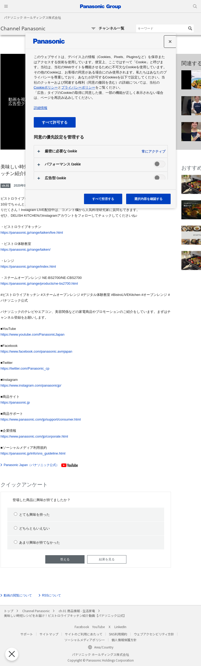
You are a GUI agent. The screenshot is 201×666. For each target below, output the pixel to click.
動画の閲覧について (18, 595)
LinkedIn (120, 626)
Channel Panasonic (23, 28)
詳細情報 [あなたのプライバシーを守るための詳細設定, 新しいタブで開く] (40, 108)
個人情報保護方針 (124, 640)
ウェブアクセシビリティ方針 (154, 634)
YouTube (98, 626)
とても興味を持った (32, 514)
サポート (26, 634)
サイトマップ (49, 634)
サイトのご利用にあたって (83, 634)
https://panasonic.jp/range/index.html (28, 266)
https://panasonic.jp (15, 402)
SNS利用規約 (118, 634)
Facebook (82, 626)
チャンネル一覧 (111, 28)
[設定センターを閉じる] (170, 41)
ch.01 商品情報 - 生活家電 (77, 610)
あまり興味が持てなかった (37, 542)
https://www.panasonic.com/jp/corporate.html (34, 436)
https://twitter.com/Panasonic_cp (25, 368)
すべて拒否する (103, 199)
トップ (8, 610)
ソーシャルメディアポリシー (84, 640)
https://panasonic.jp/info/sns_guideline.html (33, 453)
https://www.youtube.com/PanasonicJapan (32, 334)
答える (65, 559)
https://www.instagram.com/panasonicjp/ (31, 385)
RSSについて (51, 595)
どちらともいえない (32, 528)
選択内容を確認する (148, 199)
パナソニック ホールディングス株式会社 (32, 17)
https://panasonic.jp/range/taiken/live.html (32, 232)
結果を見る (107, 559)
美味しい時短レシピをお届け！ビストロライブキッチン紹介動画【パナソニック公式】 (65, 615)
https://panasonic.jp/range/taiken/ (26, 249)
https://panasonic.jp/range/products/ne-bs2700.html (39, 283)
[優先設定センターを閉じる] (10, 654)
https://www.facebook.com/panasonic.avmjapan (36, 351)
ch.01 (5, 185)
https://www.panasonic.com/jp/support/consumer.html (41, 419)
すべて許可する (55, 122)
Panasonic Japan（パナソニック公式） (31, 465)
